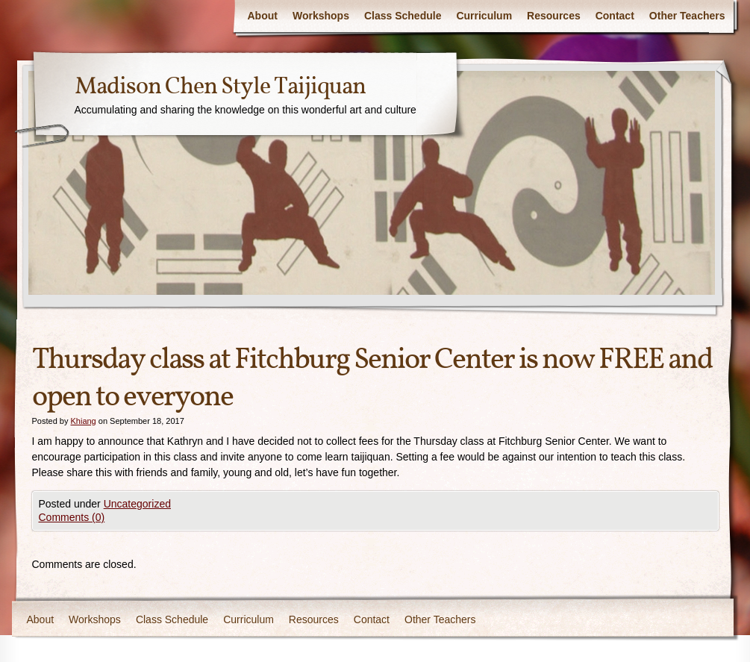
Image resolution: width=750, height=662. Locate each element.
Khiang (83, 420)
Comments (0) (72, 517)
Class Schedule (403, 16)
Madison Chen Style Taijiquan (220, 87)
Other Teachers (687, 16)
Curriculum (484, 16)
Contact (615, 16)
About (263, 16)
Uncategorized (137, 504)
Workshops (321, 16)
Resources (554, 16)
